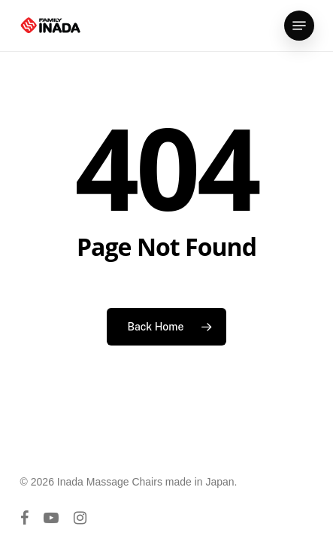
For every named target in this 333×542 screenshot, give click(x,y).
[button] (299, 25)
